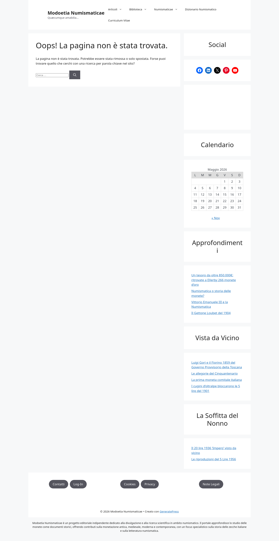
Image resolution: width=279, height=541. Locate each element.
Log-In (78, 484)
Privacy (150, 484)
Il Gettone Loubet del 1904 (211, 313)
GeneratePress (169, 511)
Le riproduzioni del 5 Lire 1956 (213, 459)
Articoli (117, 9)
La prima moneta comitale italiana (216, 380)
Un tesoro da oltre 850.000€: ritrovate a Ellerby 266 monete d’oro (213, 280)
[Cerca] (74, 75)
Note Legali (211, 484)
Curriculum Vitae (119, 20)
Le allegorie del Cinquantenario (214, 373)
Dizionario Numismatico (200, 9)
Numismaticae (167, 9)
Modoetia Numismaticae (76, 13)
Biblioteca (139, 9)
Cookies (130, 484)
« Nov (216, 218)
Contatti (58, 484)
